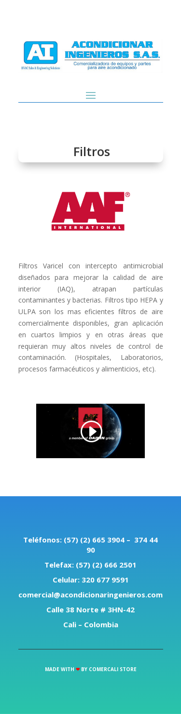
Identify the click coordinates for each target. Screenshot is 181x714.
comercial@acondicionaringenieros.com (90, 594)
